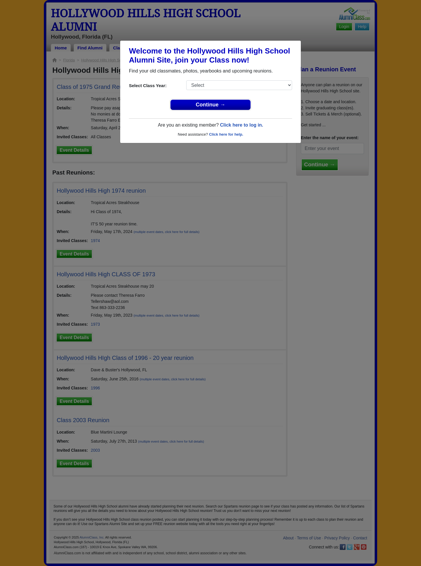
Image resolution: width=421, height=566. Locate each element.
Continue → (210, 105)
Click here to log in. (241, 124)
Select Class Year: (148, 85)
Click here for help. (226, 134)
